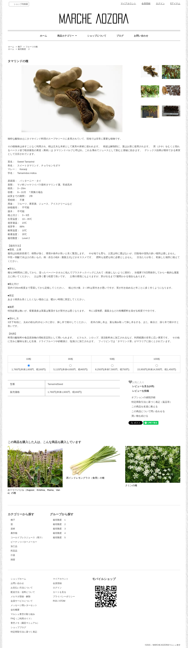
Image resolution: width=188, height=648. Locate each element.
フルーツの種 (32, 47)
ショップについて (96, 35)
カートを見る (59, 592)
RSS (55, 601)
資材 (13, 528)
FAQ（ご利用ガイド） (22, 618)
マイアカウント (128, 3)
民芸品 (14, 550)
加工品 (14, 546)
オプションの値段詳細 (143, 397)
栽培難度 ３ (59, 528)
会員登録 (146, 3)
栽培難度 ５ (59, 537)
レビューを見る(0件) (143, 386)
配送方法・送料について (23, 592)
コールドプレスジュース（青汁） (27, 537)
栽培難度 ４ (59, 533)
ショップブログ (18, 627)
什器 (13, 555)
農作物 (14, 533)
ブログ (120, 35)
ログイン (160, 3)
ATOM (62, 601)
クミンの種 (131, 485)
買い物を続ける (139, 416)
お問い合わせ (141, 35)
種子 (20, 47)
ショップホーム (18, 579)
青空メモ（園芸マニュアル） (25, 623)
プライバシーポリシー (64, 596)
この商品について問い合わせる (148, 411)
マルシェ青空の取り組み (23, 614)
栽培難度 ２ (24, 49)
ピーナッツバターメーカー (24, 542)
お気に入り (136, 382)
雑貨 (13, 559)
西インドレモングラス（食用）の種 (85, 477)
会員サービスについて (22, 601)
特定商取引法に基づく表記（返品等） (151, 402)
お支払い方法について (22, 587)
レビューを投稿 (140, 391)
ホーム (43, 35)
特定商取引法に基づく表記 (24, 632)
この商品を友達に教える (144, 406)
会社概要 (15, 609)
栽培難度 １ (59, 520)
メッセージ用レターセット (24, 605)
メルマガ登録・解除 (20, 596)
